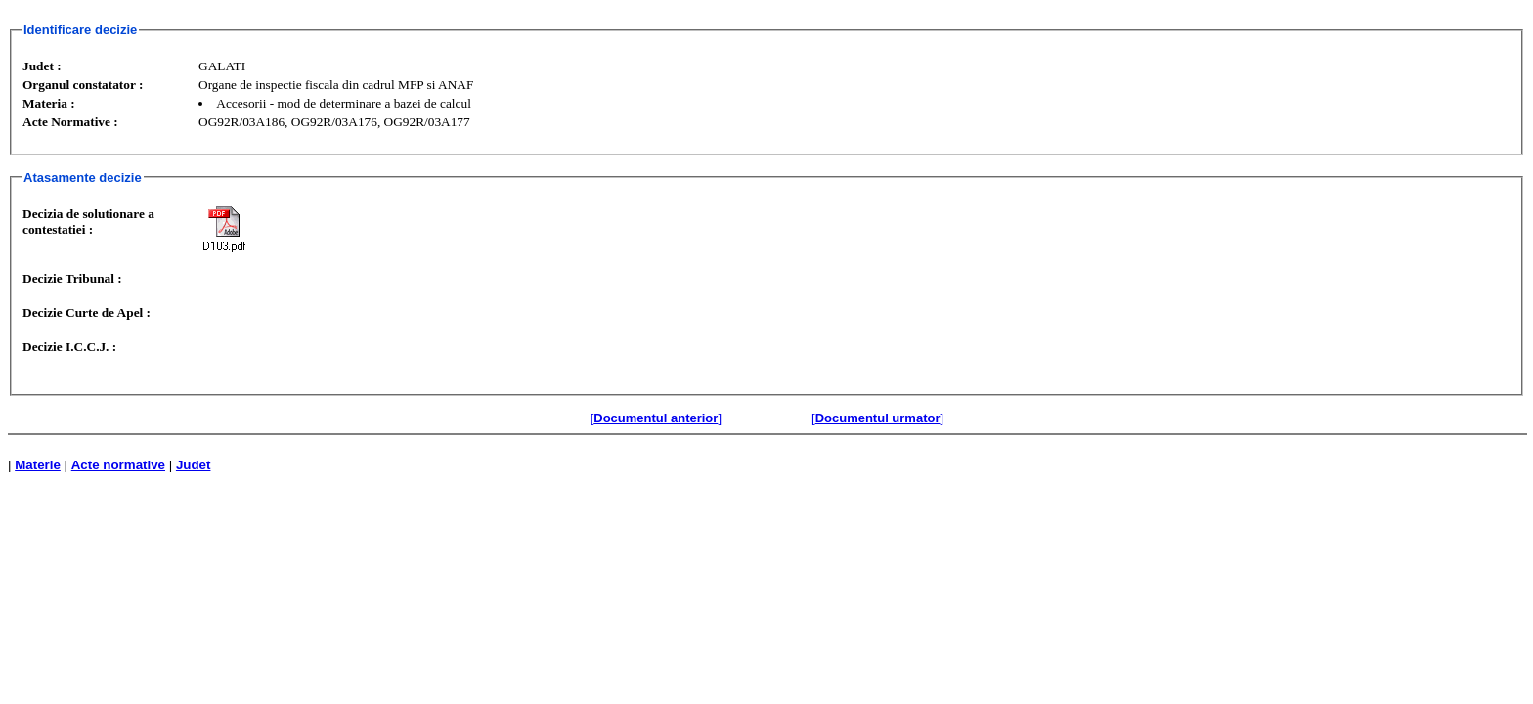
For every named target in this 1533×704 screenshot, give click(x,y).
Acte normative (118, 465)
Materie (38, 465)
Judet (193, 465)
